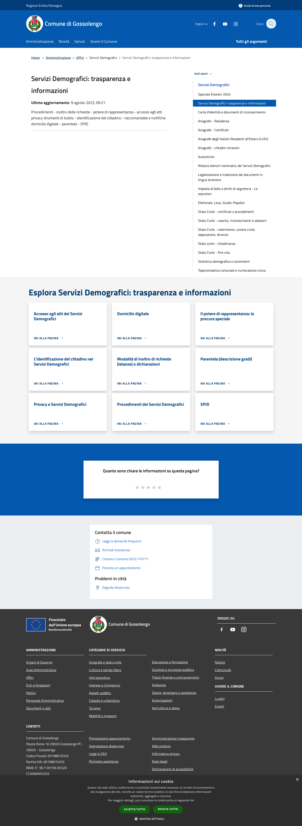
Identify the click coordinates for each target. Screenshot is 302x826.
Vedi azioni (203, 73)
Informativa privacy (166, 753)
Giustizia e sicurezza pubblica (173, 669)
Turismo (95, 708)
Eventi (219, 706)
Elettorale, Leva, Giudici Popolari (221, 202)
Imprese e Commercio (104, 685)
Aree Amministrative (41, 669)
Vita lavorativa (99, 677)
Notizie (220, 662)
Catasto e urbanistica (104, 700)
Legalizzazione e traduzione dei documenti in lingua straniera (230, 177)
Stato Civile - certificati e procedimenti (226, 211)
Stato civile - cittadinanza (216, 243)
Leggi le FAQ (98, 753)
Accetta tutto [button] (134, 809)
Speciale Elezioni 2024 (214, 94)
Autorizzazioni (162, 700)
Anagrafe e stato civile (105, 662)
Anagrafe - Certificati (213, 129)
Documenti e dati (38, 708)
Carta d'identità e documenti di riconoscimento (231, 112)
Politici (31, 692)
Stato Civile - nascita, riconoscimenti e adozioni (232, 220)
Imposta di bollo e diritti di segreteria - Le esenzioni (228, 191)
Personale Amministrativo (45, 700)
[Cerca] (271, 24)
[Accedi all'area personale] (254, 6)
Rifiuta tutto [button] (168, 809)
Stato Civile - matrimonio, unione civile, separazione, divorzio (226, 232)
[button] (151, 819)
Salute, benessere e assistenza (174, 692)
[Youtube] (222, 23)
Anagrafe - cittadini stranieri (219, 147)
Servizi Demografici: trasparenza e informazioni (232, 103)
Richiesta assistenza (103, 761)
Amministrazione (58, 57)
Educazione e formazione (170, 662)
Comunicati (223, 669)
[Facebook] (212, 23)
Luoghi (220, 698)
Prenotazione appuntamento (109, 738)
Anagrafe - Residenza (213, 121)
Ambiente (159, 685)
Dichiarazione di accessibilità (172, 769)
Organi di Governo (39, 662)
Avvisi (219, 677)
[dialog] (151, 800)
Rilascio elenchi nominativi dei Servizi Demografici (234, 165)
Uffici (80, 57)
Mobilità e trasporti (103, 715)
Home (35, 57)
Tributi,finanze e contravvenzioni (175, 677)
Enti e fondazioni (38, 685)
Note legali (159, 761)
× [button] (297, 779)
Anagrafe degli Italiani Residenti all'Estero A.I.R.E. (233, 138)
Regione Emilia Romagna (44, 5)
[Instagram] (233, 23)
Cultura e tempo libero (105, 669)
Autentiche (206, 156)
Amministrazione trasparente (173, 738)
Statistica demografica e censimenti (224, 261)
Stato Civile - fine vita (214, 252)
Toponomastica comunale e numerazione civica (232, 270)
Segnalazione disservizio (106, 746)
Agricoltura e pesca (166, 708)
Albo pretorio (161, 746)
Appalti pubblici (100, 692)
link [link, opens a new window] (192, 800)
